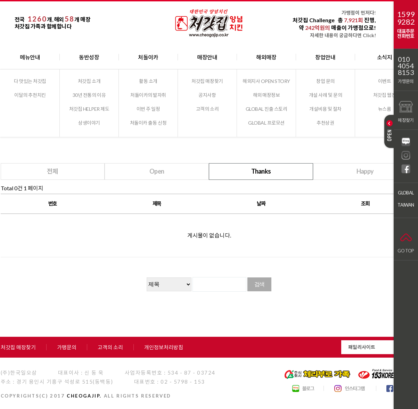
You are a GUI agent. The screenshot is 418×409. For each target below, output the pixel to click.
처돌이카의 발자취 (148, 95)
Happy (365, 171)
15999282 (406, 18)
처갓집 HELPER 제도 (89, 109)
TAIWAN (405, 205)
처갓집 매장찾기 (207, 81)
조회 (365, 203)
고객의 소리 (207, 109)
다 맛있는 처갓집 (30, 81)
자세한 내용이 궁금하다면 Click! (343, 35)
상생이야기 (89, 123)
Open (156, 171)
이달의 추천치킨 (30, 95)
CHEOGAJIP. (84, 396)
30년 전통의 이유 (89, 95)
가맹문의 (405, 81)
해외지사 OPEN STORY (266, 81)
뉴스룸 (384, 109)
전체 (52, 171)
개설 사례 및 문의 (325, 95)
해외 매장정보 (266, 95)
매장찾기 (405, 111)
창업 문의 (325, 81)
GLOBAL (405, 192)
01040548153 (406, 66)
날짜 (261, 203)
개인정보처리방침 (163, 347)
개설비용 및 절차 (325, 109)
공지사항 (207, 95)
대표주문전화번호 (405, 33)
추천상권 (325, 123)
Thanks (261, 171)
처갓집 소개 (89, 81)
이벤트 (384, 81)
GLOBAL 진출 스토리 (266, 109)
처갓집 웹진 (384, 95)
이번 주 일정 (148, 109)
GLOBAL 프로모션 (266, 123)
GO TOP (405, 241)
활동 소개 (148, 81)
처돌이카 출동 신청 (148, 123)
